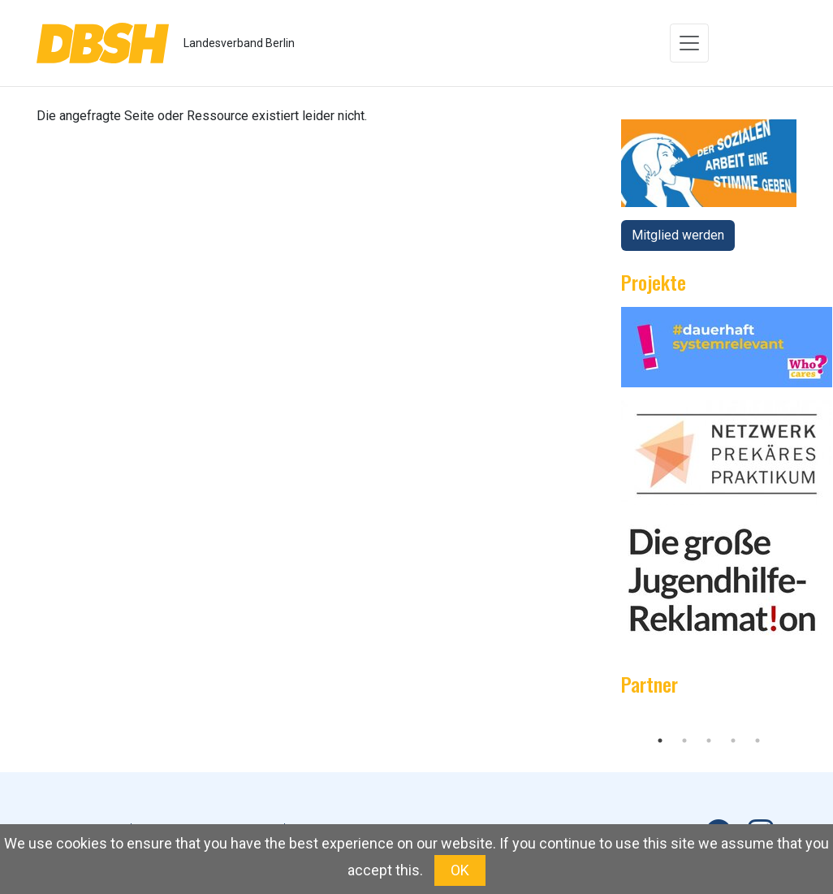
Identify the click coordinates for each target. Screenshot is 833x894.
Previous (609, 718)
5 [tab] (757, 740)
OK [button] (460, 870)
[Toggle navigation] (689, 43)
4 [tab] (733, 740)
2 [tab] (684, 740)
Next (809, 718)
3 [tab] (709, 740)
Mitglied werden (678, 235)
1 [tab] (660, 740)
